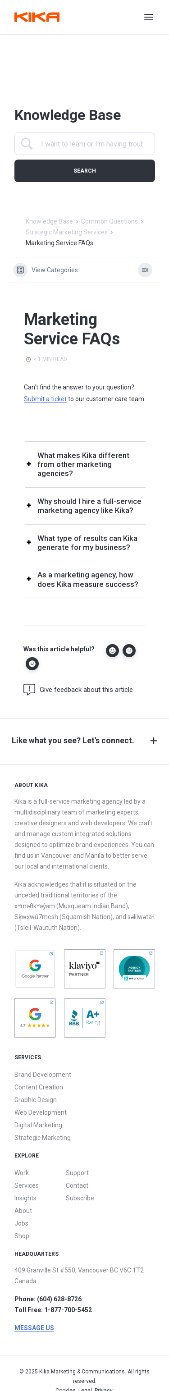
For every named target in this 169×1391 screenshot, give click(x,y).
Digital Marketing (38, 1125)
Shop (21, 1236)
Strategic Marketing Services (67, 232)
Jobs (21, 1223)
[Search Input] (92, 144)
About (23, 1210)
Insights (25, 1198)
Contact (77, 1185)
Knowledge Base (49, 221)
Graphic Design (35, 1099)
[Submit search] (84, 171)
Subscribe (80, 1198)
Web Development (40, 1112)
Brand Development (42, 1074)
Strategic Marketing (42, 1137)
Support (77, 1172)
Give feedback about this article (78, 690)
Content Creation (38, 1087)
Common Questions (109, 221)
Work (21, 1172)
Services (26, 1185)
